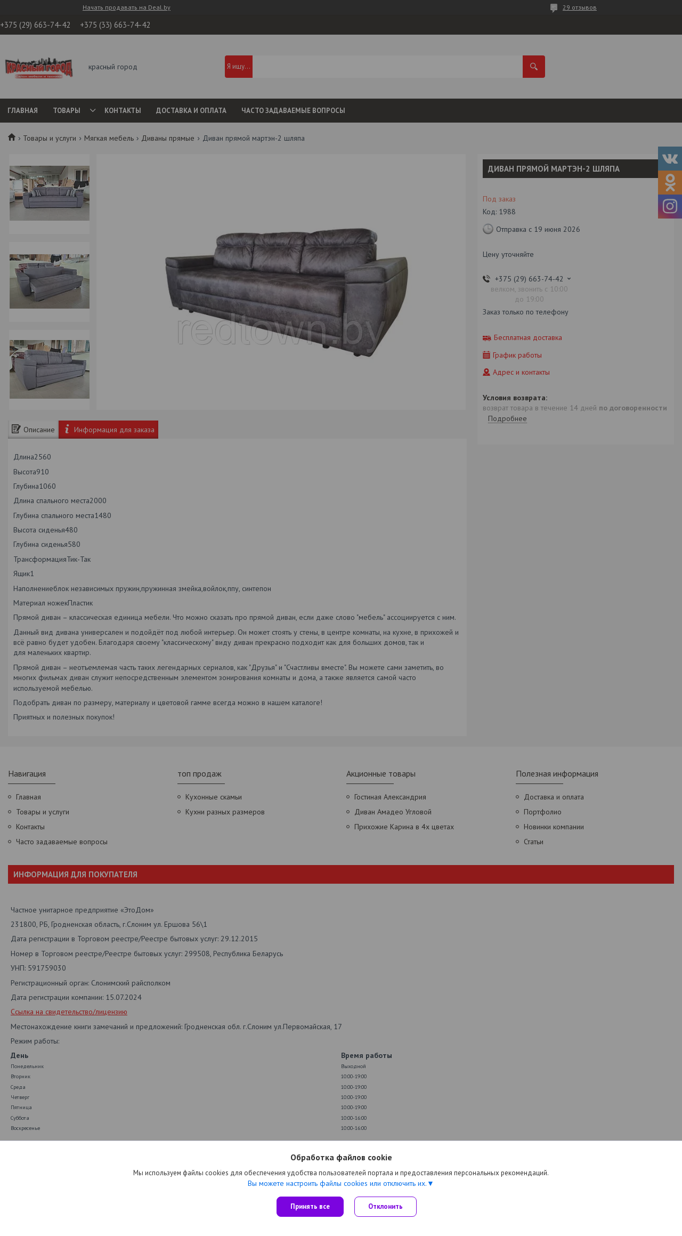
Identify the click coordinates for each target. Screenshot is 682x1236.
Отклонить (385, 1206)
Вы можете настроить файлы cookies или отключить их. (337, 1183)
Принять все (310, 1206)
